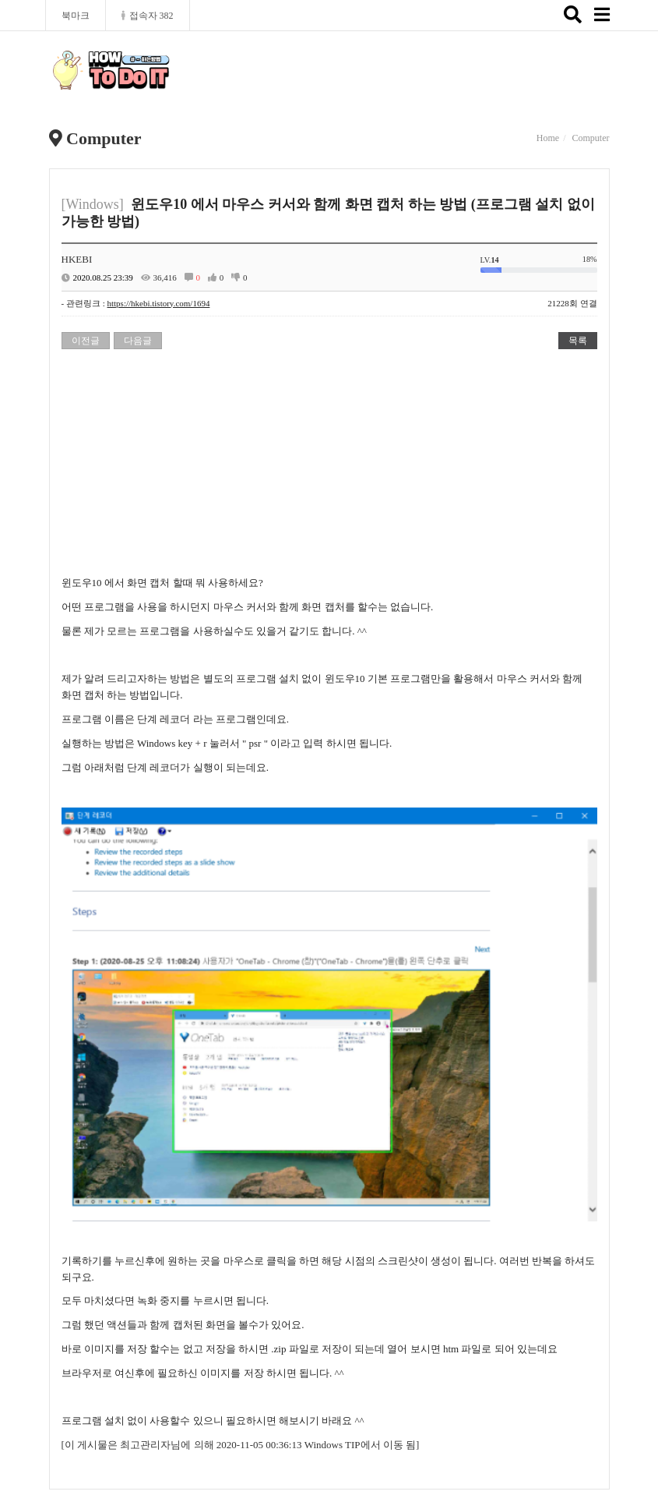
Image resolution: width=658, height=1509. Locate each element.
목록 (577, 340)
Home (548, 138)
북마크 (76, 15)
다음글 (138, 340)
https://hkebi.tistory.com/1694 (158, 303)
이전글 (86, 340)
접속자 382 (147, 15)
